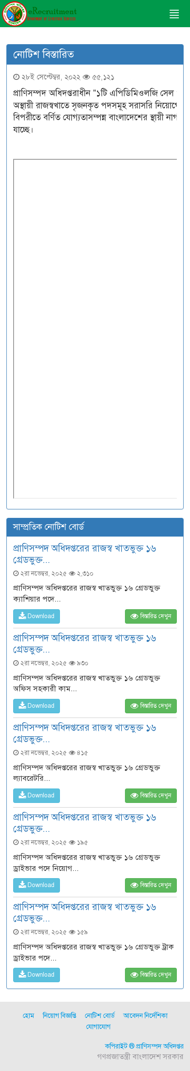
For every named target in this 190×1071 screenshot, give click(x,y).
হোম (28, 1016)
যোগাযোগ (98, 1027)
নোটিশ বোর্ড (100, 1016)
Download (36, 616)
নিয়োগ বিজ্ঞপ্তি (59, 1016)
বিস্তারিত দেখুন (150, 616)
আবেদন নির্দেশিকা (145, 1016)
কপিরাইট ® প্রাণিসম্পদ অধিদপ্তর (144, 1046)
